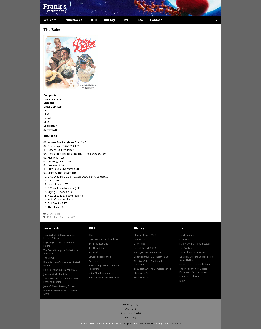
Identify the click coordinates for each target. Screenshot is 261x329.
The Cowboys (186, 248)
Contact (156, 20)
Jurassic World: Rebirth (55, 274)
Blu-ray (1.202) (130, 304)
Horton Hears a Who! (145, 235)
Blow (182, 280)
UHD (93, 20)
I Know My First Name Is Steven (195, 243)
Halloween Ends (142, 273)
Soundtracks (73, 20)
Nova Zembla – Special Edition (194, 264)
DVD (126, 20)
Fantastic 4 (139, 239)
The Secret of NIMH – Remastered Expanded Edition (61, 280)
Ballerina (93, 261)
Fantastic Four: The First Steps (104, 277)
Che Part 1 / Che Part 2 (190, 276)
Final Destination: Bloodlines (103, 239)
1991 (49, 217)
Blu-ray (109, 20)
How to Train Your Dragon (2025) (60, 269)
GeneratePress (145, 323)
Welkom (50, 20)
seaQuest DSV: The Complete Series (152, 268)
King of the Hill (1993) (145, 248)
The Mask (93, 252)
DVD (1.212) (130, 308)
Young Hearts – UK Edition (147, 252)
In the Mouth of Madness (101, 273)
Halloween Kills (142, 277)
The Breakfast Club (98, 243)
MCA (73, 217)
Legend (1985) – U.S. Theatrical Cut (151, 256)
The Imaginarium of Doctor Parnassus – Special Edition (193, 270)
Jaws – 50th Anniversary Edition (59, 286)
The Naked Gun (97, 248)
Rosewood (184, 239)
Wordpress (127, 323)
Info (139, 20)
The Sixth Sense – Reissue (192, 252)
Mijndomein (175, 323)
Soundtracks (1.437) (131, 313)
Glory (91, 235)
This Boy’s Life (186, 235)
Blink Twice (139, 243)
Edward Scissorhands (100, 256)
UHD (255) (130, 317)
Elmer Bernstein (61, 217)
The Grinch (49, 257)
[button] (216, 20)
